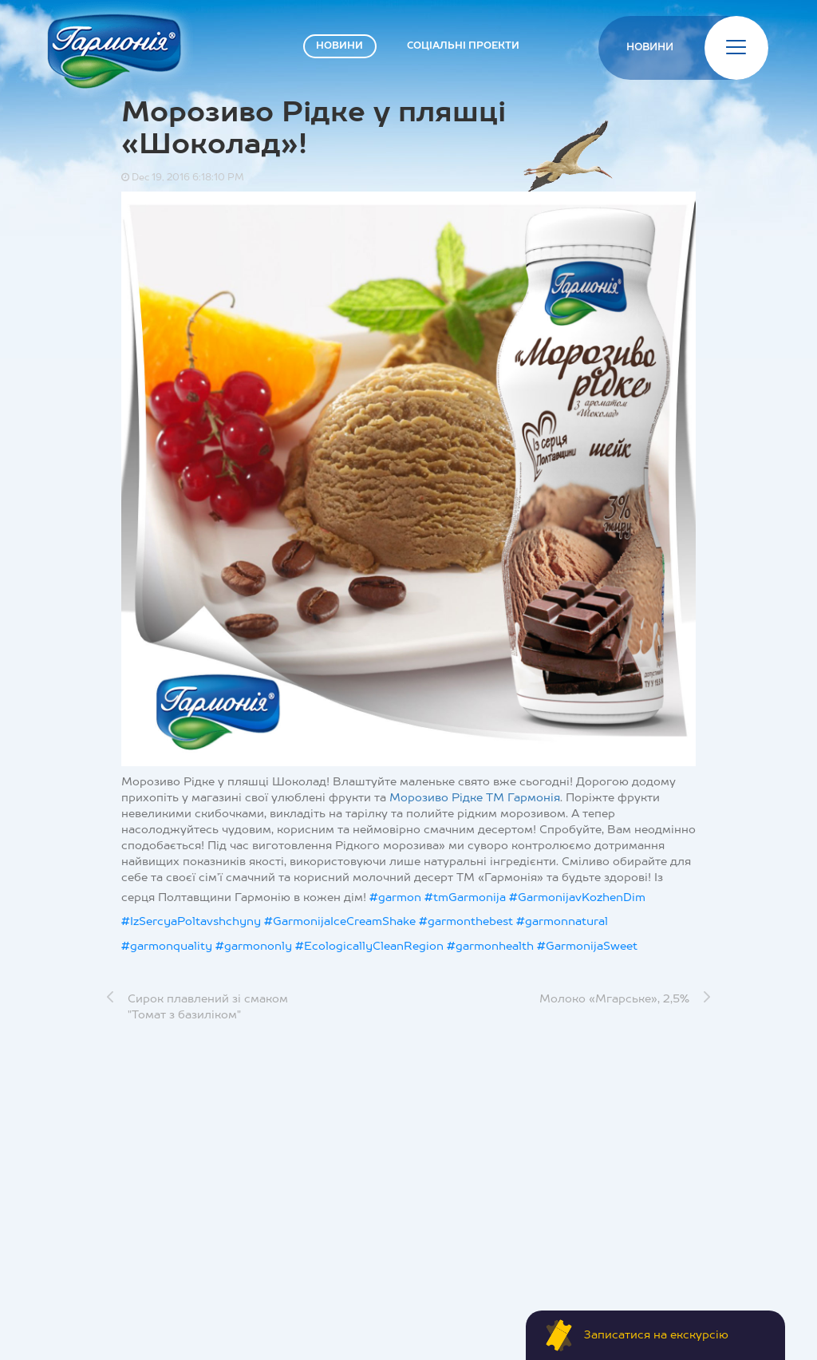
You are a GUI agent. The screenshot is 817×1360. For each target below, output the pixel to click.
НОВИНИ (339, 46)
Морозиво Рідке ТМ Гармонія (474, 798)
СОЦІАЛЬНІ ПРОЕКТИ (463, 46)
